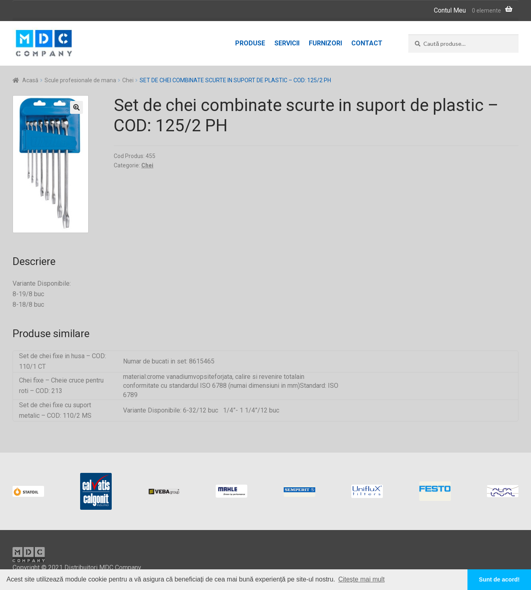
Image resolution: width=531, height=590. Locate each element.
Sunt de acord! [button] (499, 579)
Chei (128, 80)
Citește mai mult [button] (361, 579)
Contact (366, 43)
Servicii (286, 43)
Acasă (30, 80)
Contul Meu (450, 10)
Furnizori (325, 43)
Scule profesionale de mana (80, 80)
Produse (250, 43)
